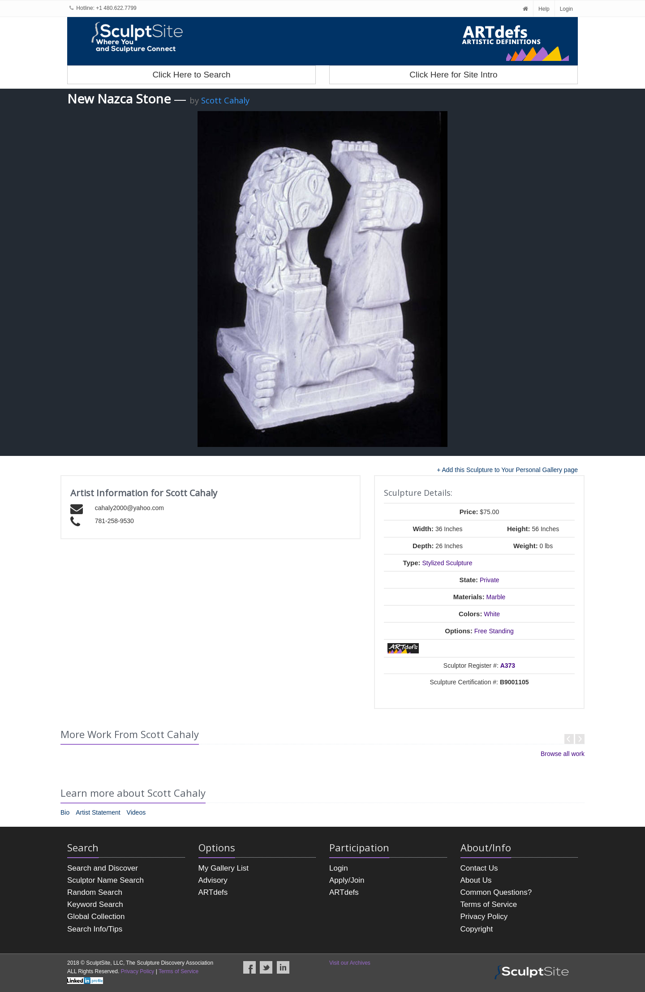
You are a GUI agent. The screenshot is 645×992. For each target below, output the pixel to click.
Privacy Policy (484, 916)
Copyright (476, 929)
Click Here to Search (191, 74)
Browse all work (563, 753)
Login (566, 9)
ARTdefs (213, 892)
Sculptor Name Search (105, 880)
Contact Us (479, 868)
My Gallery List (223, 868)
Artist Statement (98, 812)
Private (489, 580)
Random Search (94, 892)
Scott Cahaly (225, 100)
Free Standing (494, 631)
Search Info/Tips (94, 929)
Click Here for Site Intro (453, 74)
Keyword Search (95, 904)
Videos (136, 812)
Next (580, 739)
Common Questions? (496, 892)
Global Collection (96, 916)
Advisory (213, 880)
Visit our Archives (349, 963)
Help (544, 9)
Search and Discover (102, 868)
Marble (496, 597)
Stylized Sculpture (447, 563)
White (492, 614)
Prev (569, 739)
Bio (64, 812)
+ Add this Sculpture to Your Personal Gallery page (507, 469)
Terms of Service (488, 904)
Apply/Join (346, 880)
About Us (476, 880)
